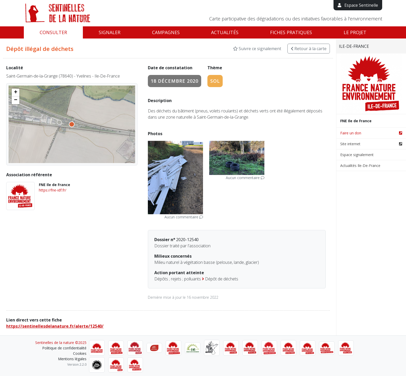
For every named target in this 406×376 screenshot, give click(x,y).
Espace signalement (357, 154)
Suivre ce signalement (257, 48)
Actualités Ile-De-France (360, 165)
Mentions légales (72, 358)
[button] (15, 92)
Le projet (355, 32)
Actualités (224, 32)
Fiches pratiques (291, 32)
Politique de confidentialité (64, 348)
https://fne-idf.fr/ (52, 190)
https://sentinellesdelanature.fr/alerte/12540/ (55, 326)
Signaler (109, 32)
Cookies (79, 353)
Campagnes (166, 32)
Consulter (53, 32)
